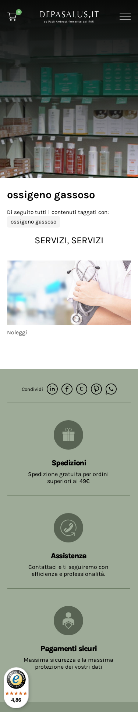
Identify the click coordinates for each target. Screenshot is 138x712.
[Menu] (124, 17)
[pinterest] (96, 390)
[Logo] (69, 16)
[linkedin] (52, 390)
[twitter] (81, 390)
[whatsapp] (111, 390)
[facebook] (66, 390)
